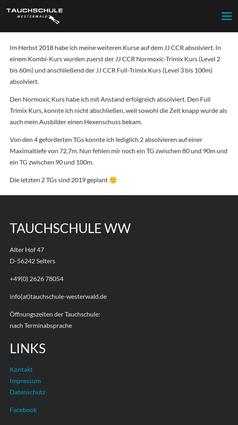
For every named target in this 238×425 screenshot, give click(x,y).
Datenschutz (27, 392)
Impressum (25, 380)
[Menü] (227, 16)
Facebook (23, 409)
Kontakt (21, 369)
